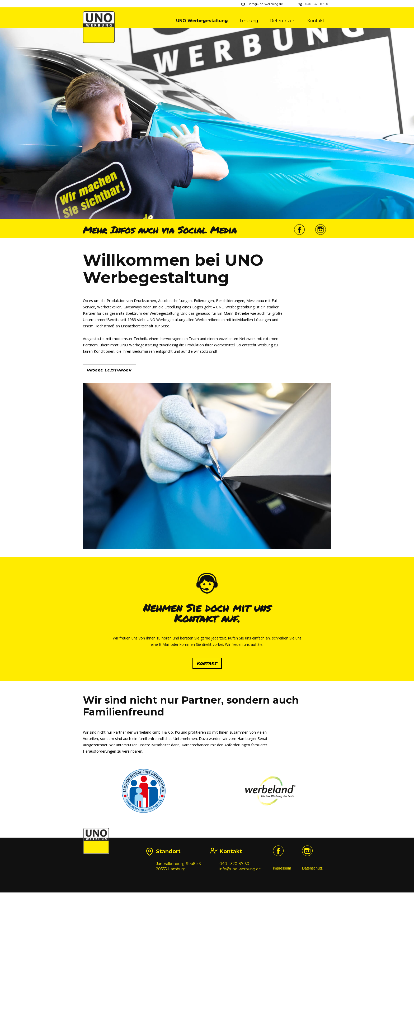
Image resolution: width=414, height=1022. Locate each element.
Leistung (249, 20)
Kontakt (315, 20)
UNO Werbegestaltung (202, 20)
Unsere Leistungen (109, 467)
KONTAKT (207, 782)
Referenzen (282, 20)
